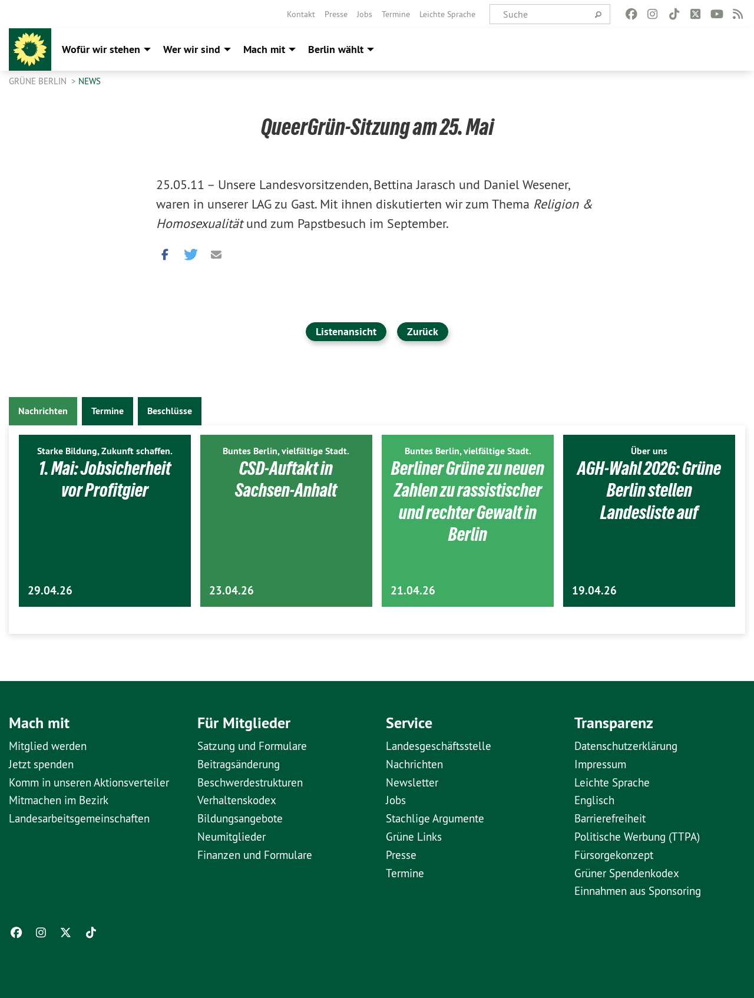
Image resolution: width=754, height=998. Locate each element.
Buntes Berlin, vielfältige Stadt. (286, 451)
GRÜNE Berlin (39, 81)
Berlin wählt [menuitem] (335, 49)
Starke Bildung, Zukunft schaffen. (105, 451)
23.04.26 (231, 590)
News (89, 81)
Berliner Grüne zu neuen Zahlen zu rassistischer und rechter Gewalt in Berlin (467, 502)
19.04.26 (594, 590)
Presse (336, 14)
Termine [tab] (107, 411)
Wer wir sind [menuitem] (191, 49)
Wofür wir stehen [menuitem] (101, 49)
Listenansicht (346, 331)
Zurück (422, 331)
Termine (396, 14)
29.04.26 (50, 590)
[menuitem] (301, 14)
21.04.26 (413, 590)
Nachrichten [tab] (43, 411)
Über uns (649, 451)
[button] (165, 251)
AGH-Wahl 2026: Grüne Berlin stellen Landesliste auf (649, 490)
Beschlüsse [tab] (169, 411)
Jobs (364, 14)
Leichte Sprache (447, 14)
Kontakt (301, 14)
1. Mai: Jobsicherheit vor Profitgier (105, 479)
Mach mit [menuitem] (264, 49)
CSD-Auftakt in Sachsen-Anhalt (286, 479)
